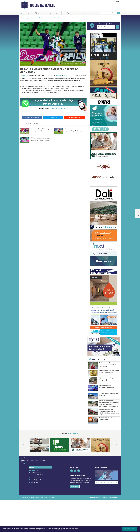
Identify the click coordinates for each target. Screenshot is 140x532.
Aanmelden (74, 494)
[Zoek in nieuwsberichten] (108, 13)
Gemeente (44, 13)
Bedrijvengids (37, 13)
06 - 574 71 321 (60, 108)
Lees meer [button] (74, 529)
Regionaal (51, 13)
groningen (58, 75)
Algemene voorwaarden (95, 504)
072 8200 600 (35, 485)
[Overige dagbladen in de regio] (106, 481)
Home (23, 18)
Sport (63, 13)
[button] (21, 456)
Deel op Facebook (32, 117)
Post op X (53, 117)
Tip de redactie (74, 117)
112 (24, 13)
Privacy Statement (113, 504)
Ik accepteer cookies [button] (130, 529)
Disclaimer (105, 504)
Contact (82, 13)
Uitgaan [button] (69, 13)
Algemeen (29, 13)
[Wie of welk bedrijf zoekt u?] (106, 27)
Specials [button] (58, 13)
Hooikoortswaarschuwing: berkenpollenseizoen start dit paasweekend (107, 365)
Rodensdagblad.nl (42, 5)
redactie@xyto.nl (36, 487)
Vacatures (75, 13)
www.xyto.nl (34, 489)
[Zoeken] (118, 13)
